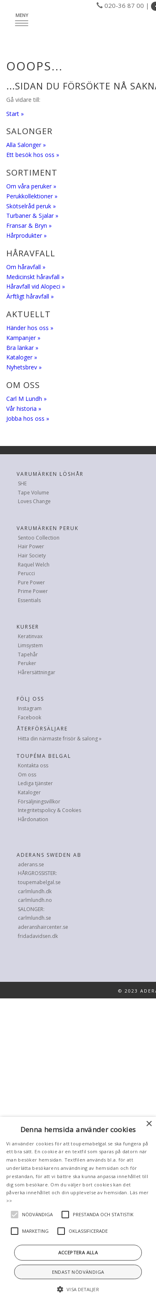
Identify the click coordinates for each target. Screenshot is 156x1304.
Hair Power (31, 546)
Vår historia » (23, 408)
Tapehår (28, 654)
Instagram (30, 708)
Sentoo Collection (38, 537)
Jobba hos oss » (27, 418)
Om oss (27, 774)
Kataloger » (21, 357)
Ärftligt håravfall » (30, 296)
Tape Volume (33, 492)
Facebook (29, 717)
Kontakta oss (33, 765)
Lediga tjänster (35, 783)
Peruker (27, 663)
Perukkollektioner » (31, 196)
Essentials (29, 600)
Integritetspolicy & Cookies (49, 810)
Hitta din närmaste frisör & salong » (60, 738)
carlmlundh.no (35, 900)
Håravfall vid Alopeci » (35, 286)
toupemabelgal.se (39, 882)
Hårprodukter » (26, 235)
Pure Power (31, 582)
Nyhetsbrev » (24, 367)
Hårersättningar (36, 672)
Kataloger (29, 792)
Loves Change (34, 501)
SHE (22, 483)
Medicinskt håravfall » (35, 277)
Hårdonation (33, 819)
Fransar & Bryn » (29, 225)
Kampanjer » (23, 338)
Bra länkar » (22, 348)
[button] (78, 1289)
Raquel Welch (34, 564)
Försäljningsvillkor (39, 801)
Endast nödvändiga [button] (78, 1272)
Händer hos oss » (29, 328)
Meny (23, 19)
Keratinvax (30, 636)
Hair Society (32, 555)
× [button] (149, 1124)
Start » (15, 114)
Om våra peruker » (31, 186)
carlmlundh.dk (35, 891)
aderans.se (31, 864)
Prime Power (33, 591)
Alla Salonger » (26, 145)
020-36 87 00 (124, 5)
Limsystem (30, 645)
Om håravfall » (25, 267)
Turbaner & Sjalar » (32, 215)
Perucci (26, 573)
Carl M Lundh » (26, 399)
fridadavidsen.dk (38, 936)
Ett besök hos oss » (32, 155)
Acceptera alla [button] (78, 1252)
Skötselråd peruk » (31, 206)
